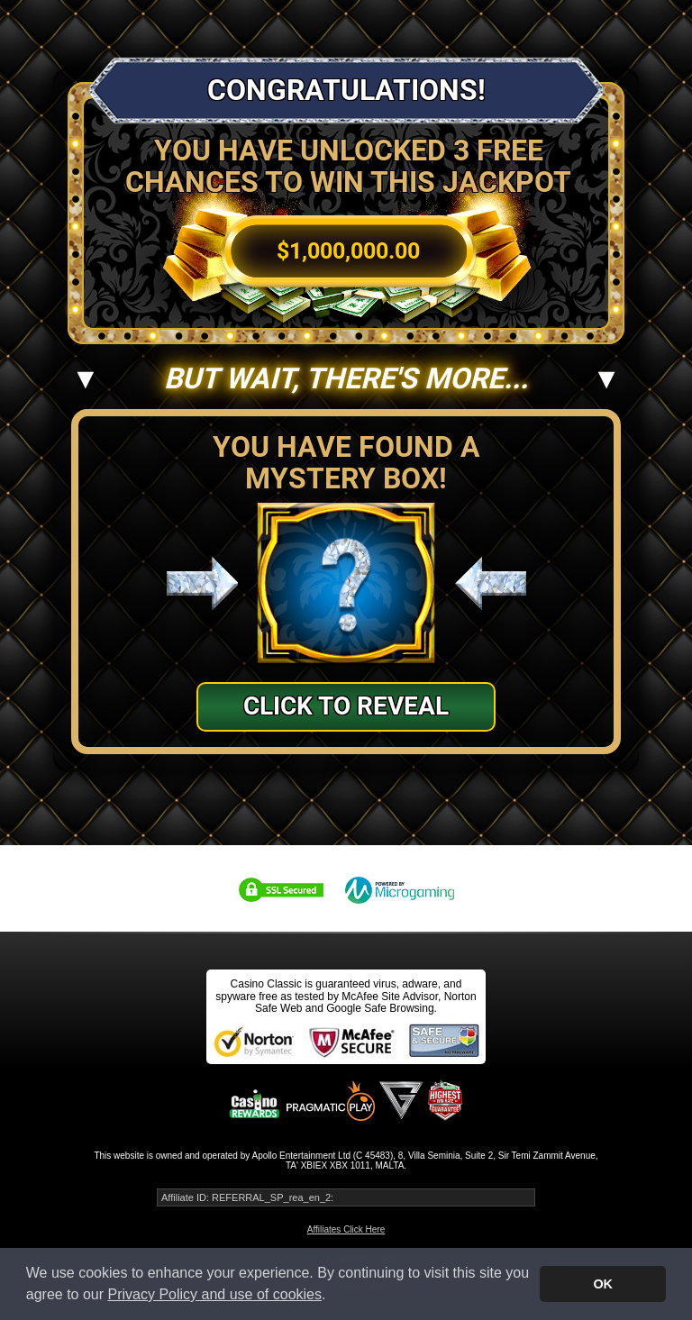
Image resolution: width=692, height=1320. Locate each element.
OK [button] (603, 1284)
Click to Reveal (346, 706)
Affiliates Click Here (346, 1229)
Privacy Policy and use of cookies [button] (215, 1294)
